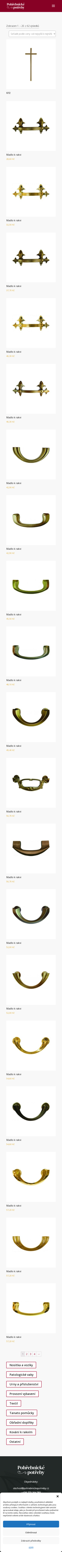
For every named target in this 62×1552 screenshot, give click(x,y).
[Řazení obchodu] (32, 34)
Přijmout (31, 1524)
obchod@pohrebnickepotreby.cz (31, 1488)
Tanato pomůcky (22, 1413)
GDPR (31, 1547)
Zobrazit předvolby (31, 1540)
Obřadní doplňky (22, 1422)
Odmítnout (31, 1532)
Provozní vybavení (22, 1394)
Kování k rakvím (21, 1432)
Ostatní (15, 1442)
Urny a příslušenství (24, 1384)
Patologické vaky (21, 1375)
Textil (14, 1403)
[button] (57, 1496)
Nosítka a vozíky (21, 1365)
